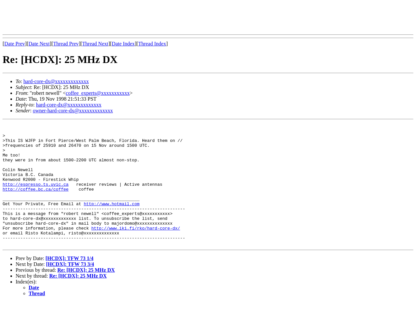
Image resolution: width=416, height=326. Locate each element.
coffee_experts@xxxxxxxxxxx (98, 93)
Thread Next (95, 43)
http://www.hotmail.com (112, 220)
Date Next (39, 43)
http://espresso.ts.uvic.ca (36, 197)
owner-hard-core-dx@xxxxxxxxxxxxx (73, 110)
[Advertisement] (121, 17)
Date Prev (14, 43)
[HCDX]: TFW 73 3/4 (70, 288)
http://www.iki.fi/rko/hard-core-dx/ (135, 249)
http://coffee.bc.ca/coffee (36, 203)
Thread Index (152, 43)
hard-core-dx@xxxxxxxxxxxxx (56, 81)
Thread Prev (66, 43)
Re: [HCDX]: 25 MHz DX (86, 294)
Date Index (123, 43)
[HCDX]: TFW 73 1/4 (69, 282)
